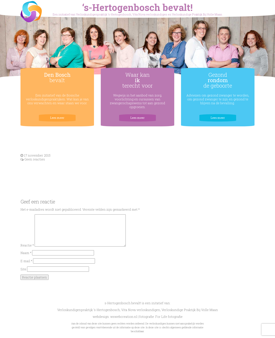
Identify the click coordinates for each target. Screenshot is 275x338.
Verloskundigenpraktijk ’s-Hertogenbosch (88, 310)
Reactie (27, 245)
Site (23, 269)
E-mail (26, 261)
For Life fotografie (169, 317)
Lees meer (57, 118)
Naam (25, 253)
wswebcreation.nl (123, 317)
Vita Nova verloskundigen (140, 310)
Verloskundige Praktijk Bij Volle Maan (189, 310)
